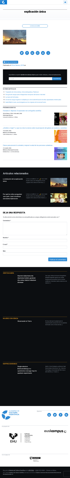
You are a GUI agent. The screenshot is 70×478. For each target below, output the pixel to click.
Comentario (7, 220)
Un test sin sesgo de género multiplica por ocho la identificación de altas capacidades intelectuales (33, 99)
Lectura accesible (35, 26)
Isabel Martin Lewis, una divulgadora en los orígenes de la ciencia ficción (25, 102)
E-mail (5, 244)
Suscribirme (56, 78)
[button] (22, 53)
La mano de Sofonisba (11, 97)
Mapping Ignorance (10, 364)
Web (4, 251)
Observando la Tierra (25, 321)
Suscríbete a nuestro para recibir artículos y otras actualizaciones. (35, 74)
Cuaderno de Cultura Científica (16, 472)
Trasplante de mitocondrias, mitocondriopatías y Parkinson (22, 92)
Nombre (6, 237)
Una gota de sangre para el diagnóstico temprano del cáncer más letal (25, 94)
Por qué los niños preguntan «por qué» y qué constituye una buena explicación (12, 196)
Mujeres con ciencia (10, 318)
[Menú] (65, 2)
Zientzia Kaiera (8, 273)
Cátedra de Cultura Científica (17, 470)
